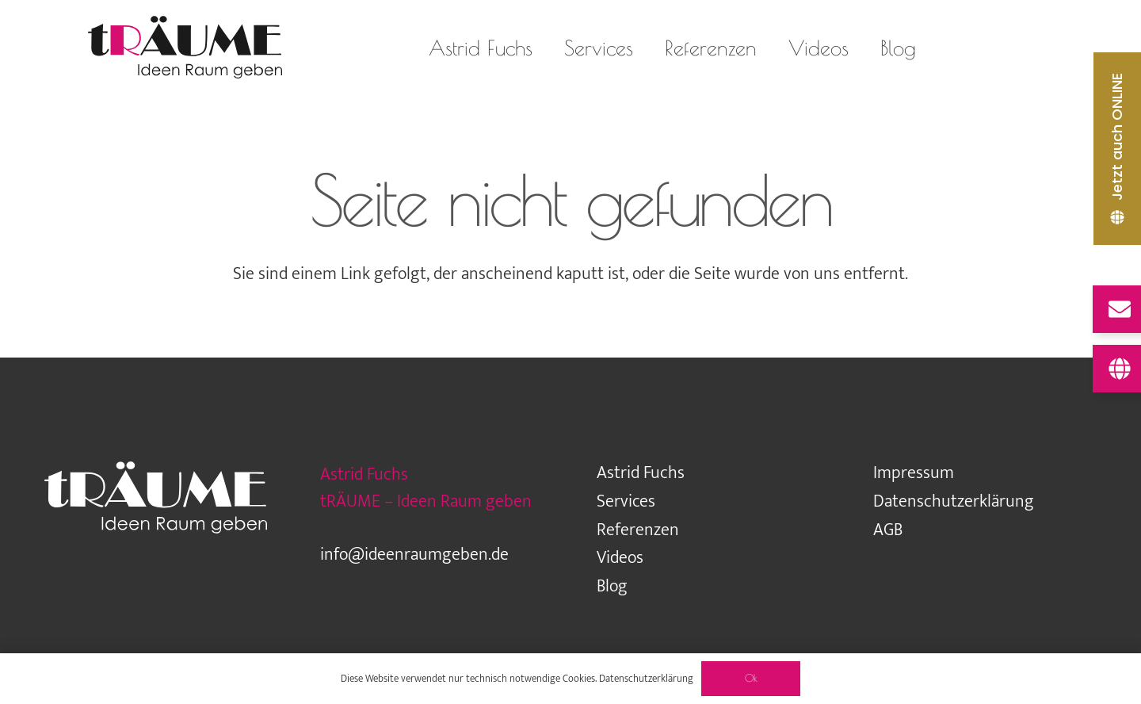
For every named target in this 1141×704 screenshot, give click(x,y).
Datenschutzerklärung (953, 501)
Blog (612, 586)
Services (626, 501)
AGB (887, 530)
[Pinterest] (1100, 47)
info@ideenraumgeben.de (414, 554)
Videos (620, 557)
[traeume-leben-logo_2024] (184, 47)
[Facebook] (1036, 47)
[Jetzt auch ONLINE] (1117, 148)
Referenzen (638, 530)
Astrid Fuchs (641, 473)
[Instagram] (973, 47)
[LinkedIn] (1068, 47)
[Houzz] (1005, 47)
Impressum (913, 473)
